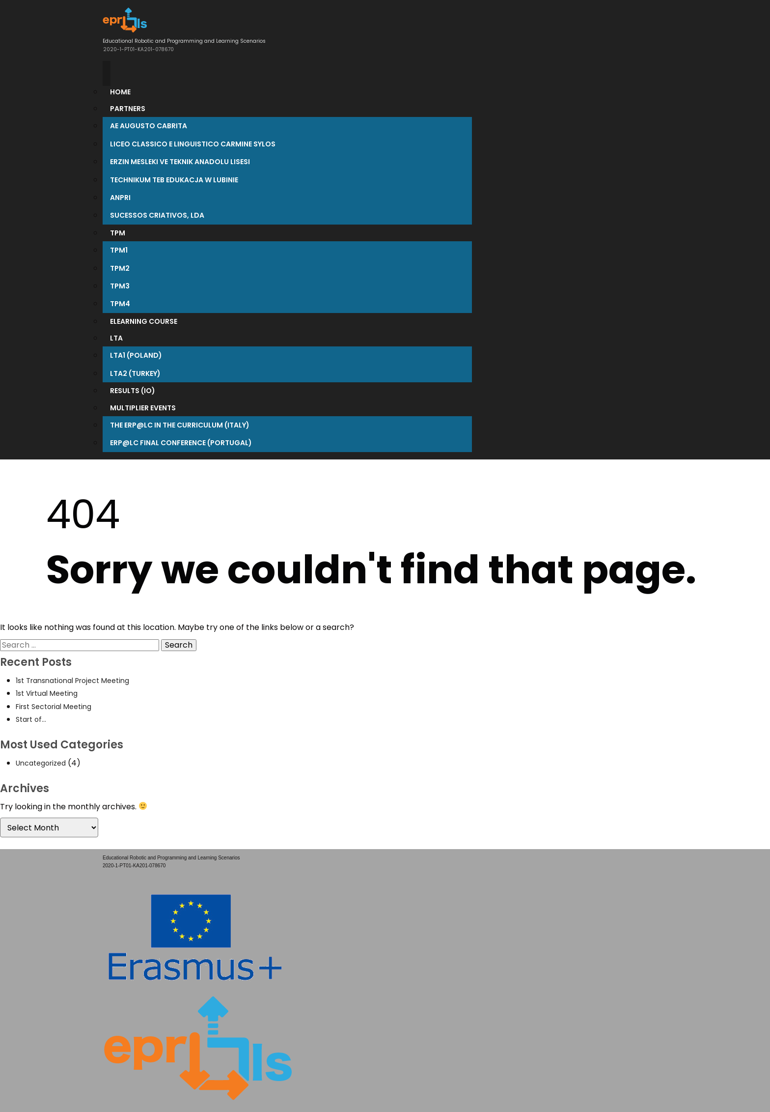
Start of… (31, 719)
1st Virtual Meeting (47, 693)
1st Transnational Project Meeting (72, 680)
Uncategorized (41, 763)
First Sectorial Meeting (53, 707)
